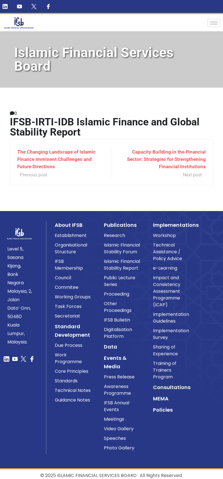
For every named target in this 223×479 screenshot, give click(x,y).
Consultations (172, 387)
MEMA (161, 398)
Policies (163, 409)
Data (110, 346)
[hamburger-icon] (213, 23)
